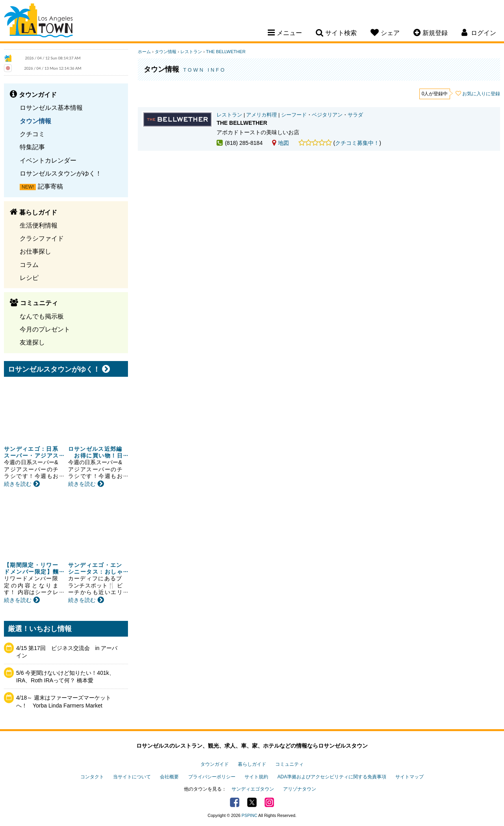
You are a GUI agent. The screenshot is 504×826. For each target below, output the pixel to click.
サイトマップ (409, 777)
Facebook (234, 802)
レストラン (191, 51)
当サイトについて (132, 777)
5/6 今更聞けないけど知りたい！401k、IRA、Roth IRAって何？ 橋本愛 (65, 677)
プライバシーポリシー (211, 777)
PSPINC (250, 815)
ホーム (144, 51)
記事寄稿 (50, 186)
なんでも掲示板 (42, 316)
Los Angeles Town (38, 21)
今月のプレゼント (45, 329)
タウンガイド (214, 764)
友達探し (32, 342)
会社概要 (169, 777)
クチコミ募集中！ (357, 143)
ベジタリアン (327, 115)
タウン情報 (35, 120)
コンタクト (92, 777)
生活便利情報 (38, 225)
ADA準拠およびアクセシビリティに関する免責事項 (331, 777)
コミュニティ (289, 764)
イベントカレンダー (48, 160)
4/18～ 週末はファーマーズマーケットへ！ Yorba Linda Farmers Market (63, 702)
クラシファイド (42, 238)
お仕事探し (35, 251)
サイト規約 (256, 777)
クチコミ (32, 133)
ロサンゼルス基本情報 (51, 107)
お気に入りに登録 (481, 93)
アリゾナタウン (299, 789)
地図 (280, 143)
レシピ (29, 277)
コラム (29, 264)
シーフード (294, 115)
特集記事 (32, 146)
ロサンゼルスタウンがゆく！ (61, 173)
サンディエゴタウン (253, 789)
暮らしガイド (252, 764)
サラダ (355, 115)
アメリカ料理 (261, 115)
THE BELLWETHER (226, 51)
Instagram (269, 802)
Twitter (252, 802)
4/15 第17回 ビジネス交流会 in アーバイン (67, 652)
